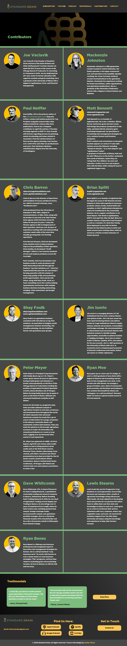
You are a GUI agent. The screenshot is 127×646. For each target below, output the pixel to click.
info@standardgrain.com (19, 629)
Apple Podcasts (51, 627)
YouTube (62, 6)
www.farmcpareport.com (36, 117)
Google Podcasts (51, 633)
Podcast (72, 6)
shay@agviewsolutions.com (35, 311)
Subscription (49, 6)
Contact (114, 6)
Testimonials (85, 6)
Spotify (76, 627)
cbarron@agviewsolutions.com (36, 191)
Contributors (100, 6)
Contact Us (109, 628)
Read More (104, 597)
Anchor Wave (89, 642)
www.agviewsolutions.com (35, 194)
